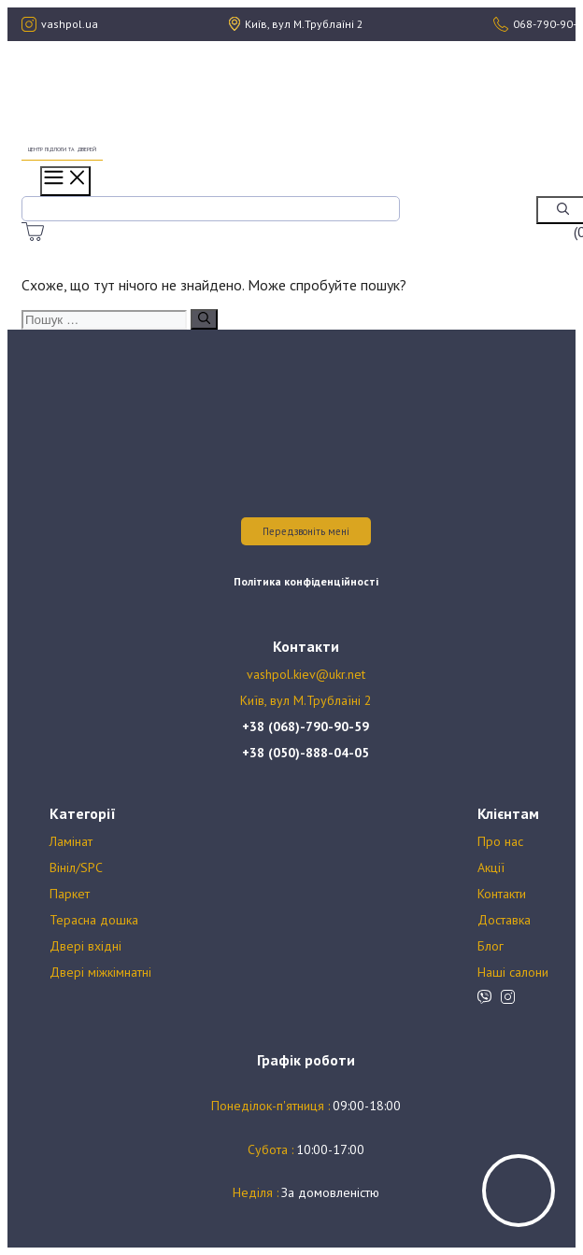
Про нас (500, 841)
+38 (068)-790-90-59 (305, 726)
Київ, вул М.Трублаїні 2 (306, 700)
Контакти (501, 893)
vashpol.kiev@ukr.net (306, 674)
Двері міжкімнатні (100, 972)
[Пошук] (204, 319)
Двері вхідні (85, 946)
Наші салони (512, 972)
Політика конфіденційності (306, 581)
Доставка (504, 919)
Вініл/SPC (76, 867)
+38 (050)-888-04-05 (305, 752)
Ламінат (71, 841)
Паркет (70, 893)
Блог (490, 946)
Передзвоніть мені (306, 531)
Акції (491, 867)
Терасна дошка (94, 919)
